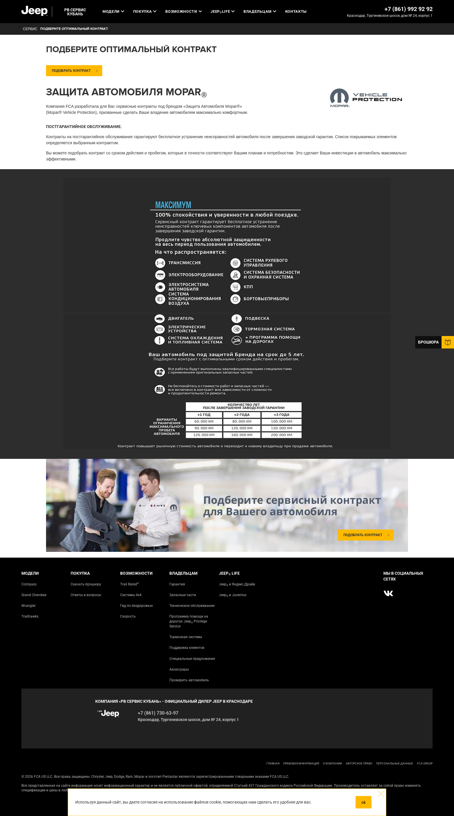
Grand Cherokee (33, 595)
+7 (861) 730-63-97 (158, 713)
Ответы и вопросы (86, 595)
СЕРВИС (30, 29)
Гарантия (177, 584)
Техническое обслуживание (192, 606)
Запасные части (182, 595)
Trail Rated (129, 584)
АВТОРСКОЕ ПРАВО (359, 763)
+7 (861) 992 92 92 (409, 9)
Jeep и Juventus (232, 595)
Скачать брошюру (86, 584)
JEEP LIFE (222, 11)
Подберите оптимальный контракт (74, 29)
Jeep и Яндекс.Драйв (237, 584)
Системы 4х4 (131, 595)
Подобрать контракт (71, 71)
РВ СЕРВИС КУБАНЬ (75, 12)
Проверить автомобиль (189, 680)
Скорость (128, 616)
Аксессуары (179, 669)
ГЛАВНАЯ (272, 763)
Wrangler (28, 606)
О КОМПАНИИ (332, 763)
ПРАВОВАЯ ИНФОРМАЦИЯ (301, 763)
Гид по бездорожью (136, 606)
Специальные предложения (192, 659)
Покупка (145, 11)
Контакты (296, 11)
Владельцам (260, 11)
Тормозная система (185, 637)
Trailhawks (30, 616)
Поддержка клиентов (186, 648)
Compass (28, 584)
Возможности (183, 11)
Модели (113, 11)
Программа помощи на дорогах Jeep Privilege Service (188, 621)
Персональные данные (394, 763)
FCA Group (425, 763)
